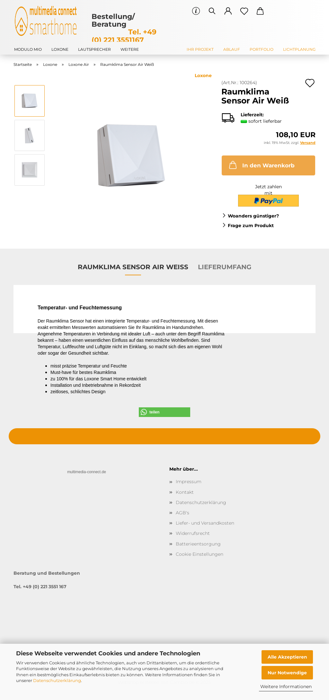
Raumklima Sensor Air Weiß (133, 267)
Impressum (188, 481)
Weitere (129, 49)
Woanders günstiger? (253, 216)
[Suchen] (212, 11)
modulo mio (28, 49)
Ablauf (231, 49)
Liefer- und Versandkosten (205, 523)
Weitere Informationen (286, 686)
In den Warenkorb (261, 165)
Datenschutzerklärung (57, 680)
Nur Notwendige (287, 673)
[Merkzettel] (244, 11)
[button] (228, 11)
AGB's (182, 513)
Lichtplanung (299, 49)
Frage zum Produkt (251, 225)
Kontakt (185, 492)
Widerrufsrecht (193, 533)
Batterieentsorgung (198, 544)
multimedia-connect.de (86, 472)
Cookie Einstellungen (199, 554)
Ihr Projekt (200, 49)
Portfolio (261, 49)
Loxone (59, 49)
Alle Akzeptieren (287, 657)
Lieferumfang (224, 267)
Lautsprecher (94, 49)
